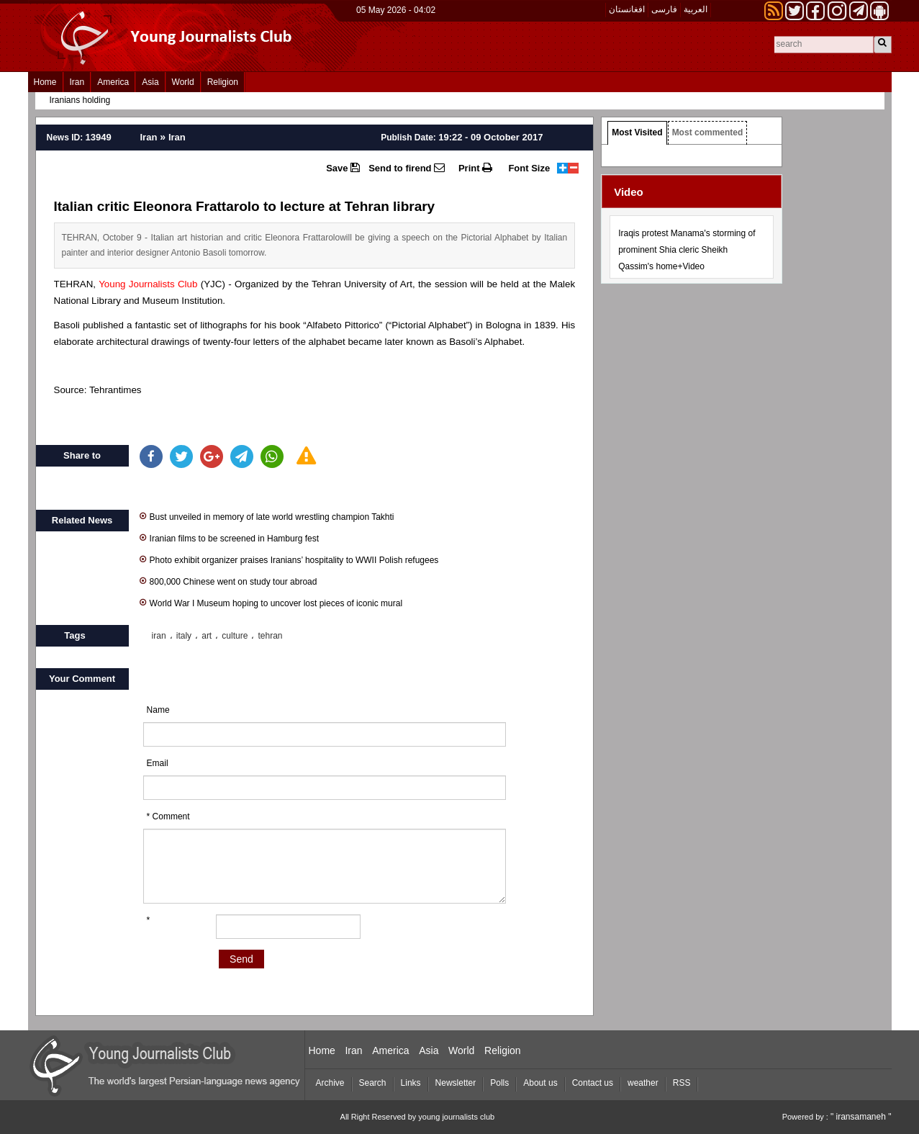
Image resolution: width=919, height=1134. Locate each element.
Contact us (592, 1083)
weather (643, 1083)
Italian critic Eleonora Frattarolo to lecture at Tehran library (244, 206)
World (183, 82)
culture (235, 636)
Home (45, 82)
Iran (77, 82)
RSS (682, 1083)
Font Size (529, 168)
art (207, 636)
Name (158, 710)
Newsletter (455, 1083)
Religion (222, 82)
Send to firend (406, 168)
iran (159, 636)
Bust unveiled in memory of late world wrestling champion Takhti (267, 516)
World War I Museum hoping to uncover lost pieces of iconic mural (271, 602)
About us (540, 1083)
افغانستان (627, 9)
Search (372, 1083)
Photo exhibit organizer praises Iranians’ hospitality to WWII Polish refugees (289, 559)
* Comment (168, 816)
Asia (150, 82)
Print (475, 168)
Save (343, 168)
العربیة (695, 9)
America (113, 82)
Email (157, 763)
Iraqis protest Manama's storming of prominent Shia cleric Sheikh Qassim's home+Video (686, 249)
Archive (330, 1083)
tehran (270, 636)
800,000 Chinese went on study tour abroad (228, 581)
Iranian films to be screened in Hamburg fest (229, 537)
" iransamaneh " (861, 1117)
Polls (499, 1083)
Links (411, 1083)
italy (183, 636)
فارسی (664, 9)
